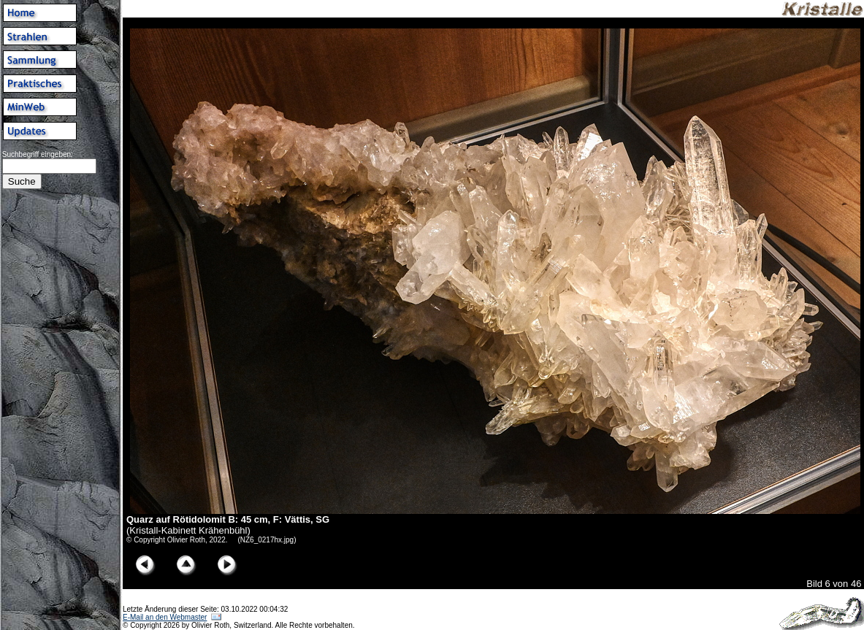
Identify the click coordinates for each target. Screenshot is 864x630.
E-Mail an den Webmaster (165, 617)
